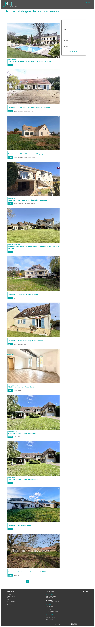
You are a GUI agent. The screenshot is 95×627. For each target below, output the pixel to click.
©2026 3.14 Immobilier (23, 624)
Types (65, 27)
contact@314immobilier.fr (52, 601)
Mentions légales (35, 624)
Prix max (66, 44)
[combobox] (73, 24)
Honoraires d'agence (46, 624)
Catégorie (66, 21)
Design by (73, 624)
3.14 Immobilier (49, 594)
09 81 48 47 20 (49, 609)
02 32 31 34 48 (49, 619)
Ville (65, 32)
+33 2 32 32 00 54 (50, 600)
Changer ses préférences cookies (61, 624)
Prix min (66, 38)
